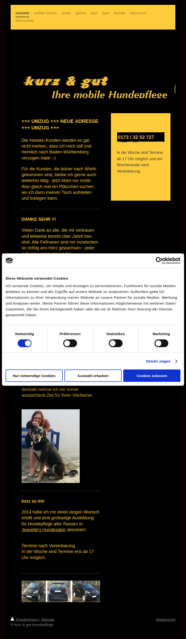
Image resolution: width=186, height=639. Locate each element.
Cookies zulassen (152, 376)
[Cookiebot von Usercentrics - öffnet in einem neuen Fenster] (159, 260)
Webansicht (165, 619)
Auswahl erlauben (93, 376)
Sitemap (47, 619)
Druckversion (25, 619)
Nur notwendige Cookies (34, 376)
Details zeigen (158, 361)
